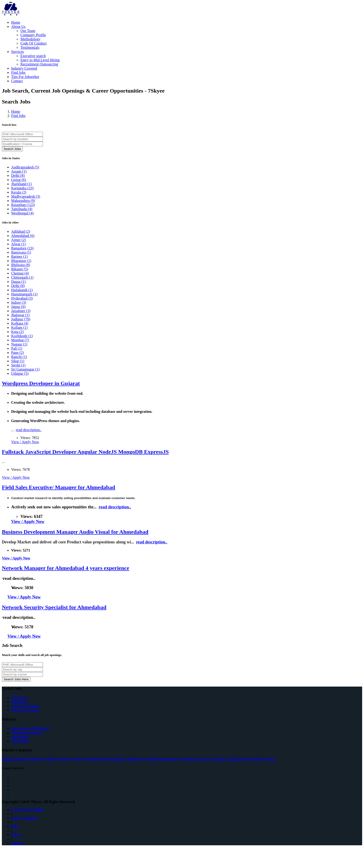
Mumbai (20, 340)
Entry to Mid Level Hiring (40, 60)
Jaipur (18, 307)
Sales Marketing (97, 759)
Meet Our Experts (25, 710)
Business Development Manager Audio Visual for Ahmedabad (75, 532)
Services (17, 52)
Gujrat (18, 180)
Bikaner (19, 269)
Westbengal (22, 213)
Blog (14, 826)
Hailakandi (22, 290)
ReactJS (37, 759)
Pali (16, 348)
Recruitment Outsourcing (39, 64)
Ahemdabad (255, 759)
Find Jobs (18, 72)
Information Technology (30, 728)
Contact (17, 81)
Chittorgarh (22, 277)
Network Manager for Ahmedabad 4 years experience (65, 568)
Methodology (30, 39)
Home (15, 22)
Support (17, 843)
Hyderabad (22, 298)
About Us (18, 27)
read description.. (29, 430)
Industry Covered (24, 68)
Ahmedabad (22, 236)
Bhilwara (20, 265)
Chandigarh (234, 759)
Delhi (18, 176)
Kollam (19, 327)
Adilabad (20, 231)
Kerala (18, 192)
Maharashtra (23, 201)
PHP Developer (57, 759)
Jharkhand (21, 184)
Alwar (18, 244)
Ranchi (19, 357)
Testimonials (29, 47)
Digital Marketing (16, 759)
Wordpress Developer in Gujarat (41, 383)
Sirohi (18, 365)
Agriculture (20, 737)
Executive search (33, 56)
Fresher (76, 759)
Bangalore (22, 248)
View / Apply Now (25, 442)
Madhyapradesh (25, 196)
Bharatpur (21, 261)
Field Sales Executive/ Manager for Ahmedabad (58, 487)
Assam (18, 171)
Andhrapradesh (25, 167)
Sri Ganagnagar (25, 369)
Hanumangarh (24, 294)
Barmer (19, 256)
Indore (18, 302)
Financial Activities (26, 733)
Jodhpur (20, 319)
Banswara (21, 252)
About (16, 835)
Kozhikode (22, 336)
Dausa (18, 282)
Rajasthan (23, 205)
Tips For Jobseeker (25, 77)
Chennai (20, 273)
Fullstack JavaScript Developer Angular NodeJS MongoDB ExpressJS (85, 452)
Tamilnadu (21, 209)
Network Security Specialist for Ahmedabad (54, 607)
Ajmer (18, 240)
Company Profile (33, 35)
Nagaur (19, 344)
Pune (17, 353)
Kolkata (19, 323)
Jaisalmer (20, 311)
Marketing (19, 741)
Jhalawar (20, 315)
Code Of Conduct (33, 43)
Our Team (27, 31)
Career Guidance (24, 818)
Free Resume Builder (28, 810)
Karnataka (22, 188)
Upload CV (20, 702)
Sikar (17, 361)
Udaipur (20, 373)
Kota (17, 332)
